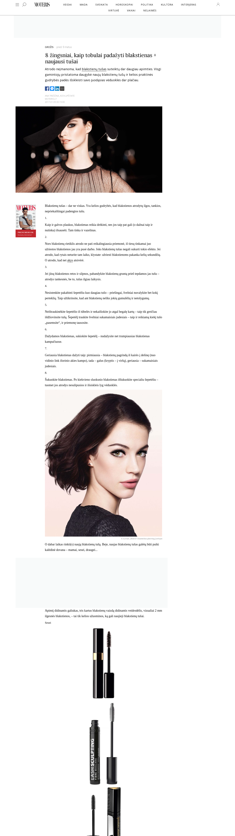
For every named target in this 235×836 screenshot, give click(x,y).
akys (70, 260)
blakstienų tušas (94, 69)
